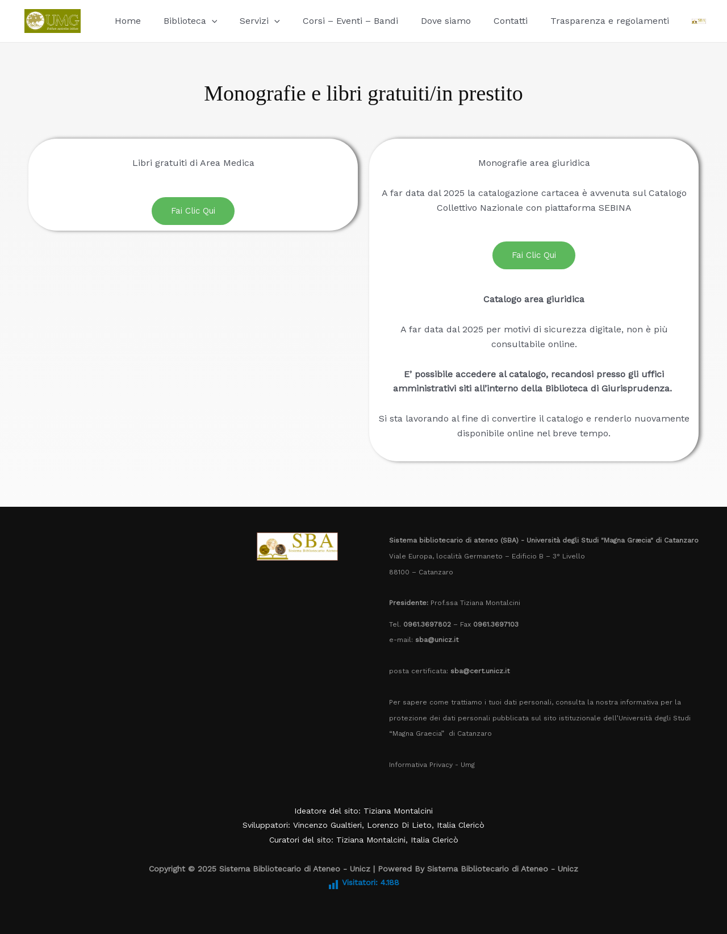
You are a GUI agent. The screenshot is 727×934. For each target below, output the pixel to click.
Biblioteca (184, 20)
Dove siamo (425, 20)
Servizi (248, 20)
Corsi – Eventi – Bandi (334, 20)
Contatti (486, 20)
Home (125, 20)
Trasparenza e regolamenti (580, 20)
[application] (205, 20)
